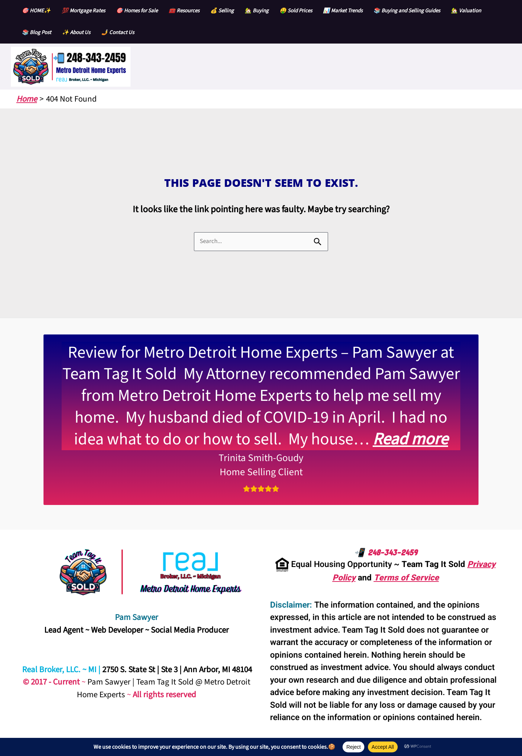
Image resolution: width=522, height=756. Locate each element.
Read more (410, 439)
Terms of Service (406, 578)
